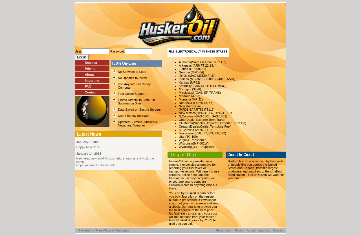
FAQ (88, 86)
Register (91, 62)
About (89, 74)
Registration (224, 230)
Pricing (90, 68)
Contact (90, 92)
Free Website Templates (112, 230)
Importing (92, 80)
